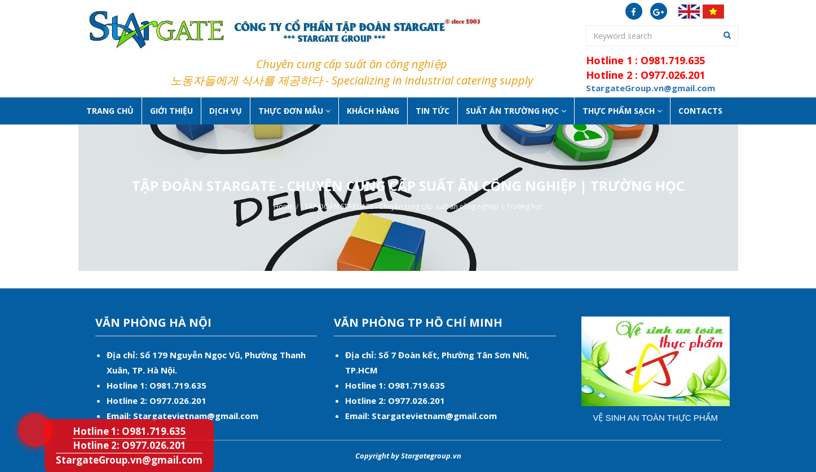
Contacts (700, 110)
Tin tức (432, 110)
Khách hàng (373, 110)
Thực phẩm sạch (622, 110)
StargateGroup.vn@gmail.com (129, 459)
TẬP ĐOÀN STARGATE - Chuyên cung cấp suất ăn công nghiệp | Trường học (423, 206)
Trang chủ (110, 110)
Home (283, 206)
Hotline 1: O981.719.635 (27, 415)
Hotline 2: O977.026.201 (129, 445)
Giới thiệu (171, 110)
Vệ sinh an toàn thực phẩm (655, 417)
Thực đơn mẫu (294, 110)
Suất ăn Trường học (516, 110)
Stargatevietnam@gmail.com (195, 415)
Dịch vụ (225, 110)
